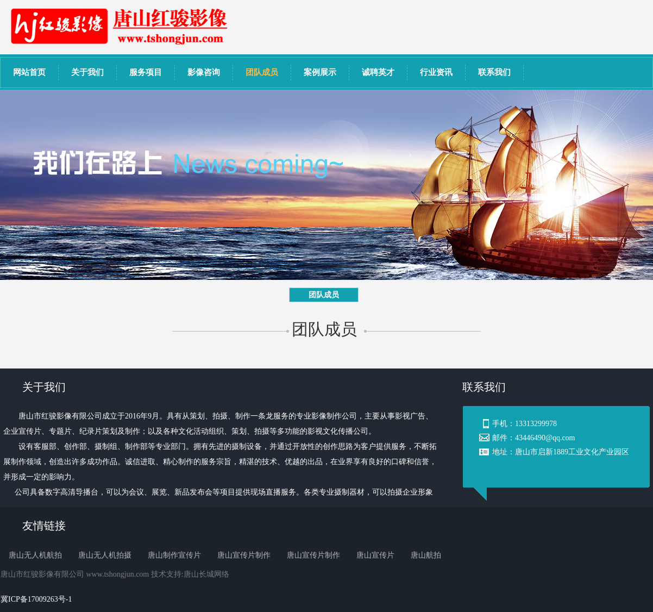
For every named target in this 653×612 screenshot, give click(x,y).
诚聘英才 (378, 72)
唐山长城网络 (206, 574)
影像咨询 (203, 72)
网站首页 (29, 72)
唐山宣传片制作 (244, 555)
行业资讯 (436, 72)
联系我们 (494, 72)
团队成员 (262, 72)
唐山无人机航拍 (35, 555)
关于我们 (87, 72)
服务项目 (145, 72)
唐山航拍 (426, 555)
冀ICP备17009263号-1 (36, 599)
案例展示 (320, 72)
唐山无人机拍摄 (104, 555)
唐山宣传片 (375, 555)
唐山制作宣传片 (174, 555)
